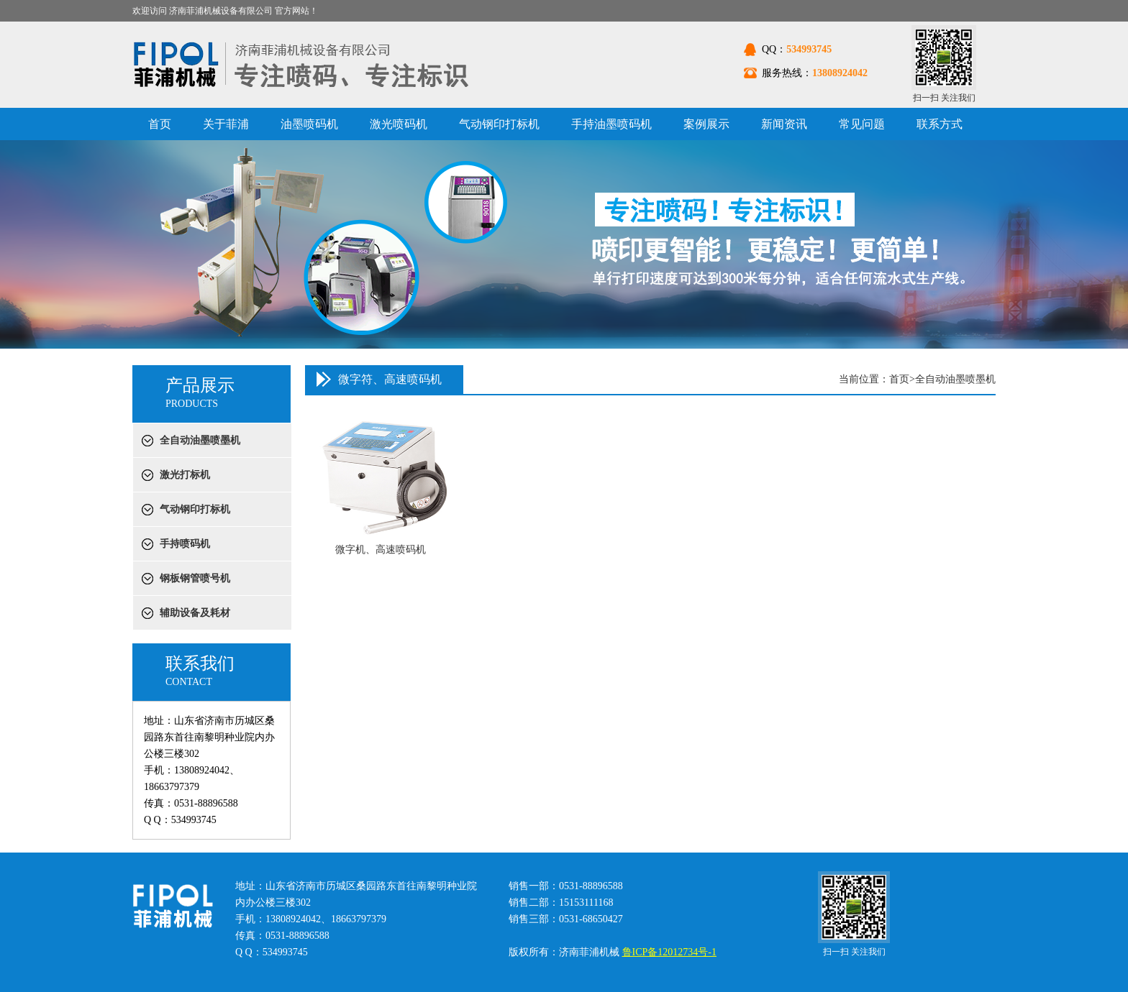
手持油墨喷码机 (611, 124)
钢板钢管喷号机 (195, 578)
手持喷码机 (185, 543)
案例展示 (706, 124)
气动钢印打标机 (499, 124)
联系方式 (939, 124)
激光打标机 (185, 474)
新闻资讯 (784, 124)
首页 (159, 124)
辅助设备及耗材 (195, 612)
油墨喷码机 (309, 124)
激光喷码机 (398, 124)
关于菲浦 (226, 124)
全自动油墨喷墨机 (200, 440)
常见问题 (862, 124)
